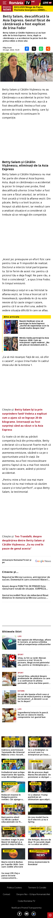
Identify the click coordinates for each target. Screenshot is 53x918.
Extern (21, 691)
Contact (6, 894)
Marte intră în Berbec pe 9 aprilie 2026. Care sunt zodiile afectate (12, 864)
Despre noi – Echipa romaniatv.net (33, 894)
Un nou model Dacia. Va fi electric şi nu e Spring (38, 819)
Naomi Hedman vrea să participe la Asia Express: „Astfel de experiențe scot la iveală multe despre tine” (34, 324)
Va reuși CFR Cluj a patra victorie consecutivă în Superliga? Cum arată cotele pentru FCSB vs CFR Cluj (12, 875)
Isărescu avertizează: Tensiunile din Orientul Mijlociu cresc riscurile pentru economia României (12, 752)
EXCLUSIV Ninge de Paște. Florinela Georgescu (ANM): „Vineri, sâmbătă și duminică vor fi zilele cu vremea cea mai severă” (32, 8)
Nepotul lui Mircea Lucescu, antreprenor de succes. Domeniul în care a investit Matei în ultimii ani (26, 578)
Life (19, 636)
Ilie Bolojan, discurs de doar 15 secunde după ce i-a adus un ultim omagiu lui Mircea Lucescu (39, 842)
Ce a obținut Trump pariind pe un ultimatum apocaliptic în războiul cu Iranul (39, 797)
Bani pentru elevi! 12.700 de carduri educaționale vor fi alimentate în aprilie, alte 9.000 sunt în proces (12, 819)
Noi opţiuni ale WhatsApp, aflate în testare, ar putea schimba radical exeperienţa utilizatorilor (34, 642)
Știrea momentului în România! (38, 863)
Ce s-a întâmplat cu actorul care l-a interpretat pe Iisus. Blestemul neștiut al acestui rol (38, 752)
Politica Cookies (14, 887)
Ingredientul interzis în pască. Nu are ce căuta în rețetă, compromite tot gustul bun (33, 714)
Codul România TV (26, 901)
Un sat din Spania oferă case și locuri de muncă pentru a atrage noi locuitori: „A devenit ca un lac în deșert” (34, 698)
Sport (20, 654)
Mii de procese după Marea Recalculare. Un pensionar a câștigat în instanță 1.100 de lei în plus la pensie (39, 774)
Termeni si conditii (37, 887)
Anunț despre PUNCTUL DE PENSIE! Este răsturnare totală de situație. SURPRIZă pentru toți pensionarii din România (24, 587)
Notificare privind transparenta (26, 907)
